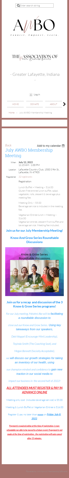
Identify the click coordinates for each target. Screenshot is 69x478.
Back (8, 145)
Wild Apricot (42, 471)
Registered (11, 177)
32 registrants (25, 176)
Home (12, 112)
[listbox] (51, 146)
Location (12, 169)
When (13, 162)
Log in (37, 94)
